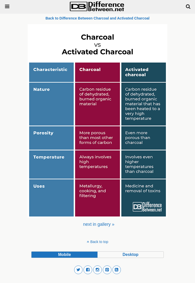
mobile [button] (64, 254)
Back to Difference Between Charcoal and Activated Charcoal (97, 18)
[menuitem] (98, 224)
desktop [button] (130, 254)
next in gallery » (98, 224)
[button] (78, 270)
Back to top (99, 242)
